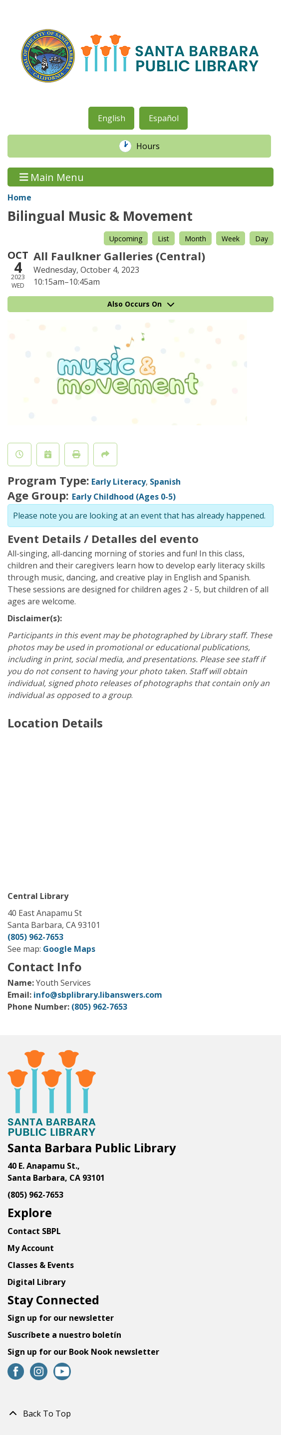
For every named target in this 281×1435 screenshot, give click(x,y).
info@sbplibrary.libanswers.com (97, 994)
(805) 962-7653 (35, 936)
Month (195, 238)
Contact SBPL (34, 1231)
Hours (153, 146)
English (111, 118)
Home (19, 197)
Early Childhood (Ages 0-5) (124, 496)
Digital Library (36, 1281)
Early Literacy (118, 481)
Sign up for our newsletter (60, 1317)
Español (164, 118)
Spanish (165, 481)
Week (231, 238)
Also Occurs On (140, 304)
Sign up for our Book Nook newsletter (84, 1351)
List (163, 238)
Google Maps (69, 948)
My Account (30, 1248)
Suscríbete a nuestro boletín (64, 1334)
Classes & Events (40, 1264)
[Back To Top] (140, 1413)
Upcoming (125, 238)
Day (261, 238)
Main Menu (51, 176)
